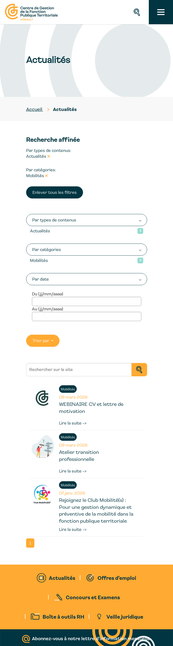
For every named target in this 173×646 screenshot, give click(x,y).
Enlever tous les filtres (54, 192)
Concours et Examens (93, 597)
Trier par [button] (41, 340)
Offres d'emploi (117, 577)
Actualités (40, 230)
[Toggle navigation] (161, 12)
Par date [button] (40, 279)
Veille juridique (124, 616)
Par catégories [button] (46, 249)
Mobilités (39, 260)
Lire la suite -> (73, 422)
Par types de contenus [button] (54, 219)
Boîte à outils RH (63, 616)
